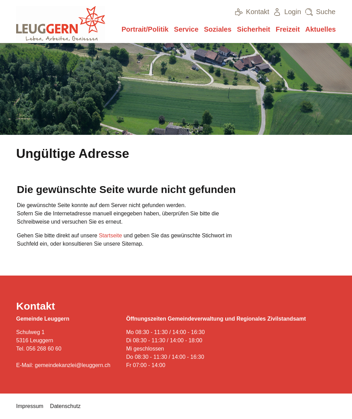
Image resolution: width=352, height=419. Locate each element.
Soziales (217, 29)
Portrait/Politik (144, 29)
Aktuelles (320, 29)
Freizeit (288, 29)
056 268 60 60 (43, 349)
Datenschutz (65, 406)
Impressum (29, 406)
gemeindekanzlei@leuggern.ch (72, 365)
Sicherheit (253, 29)
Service (186, 29)
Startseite (110, 235)
